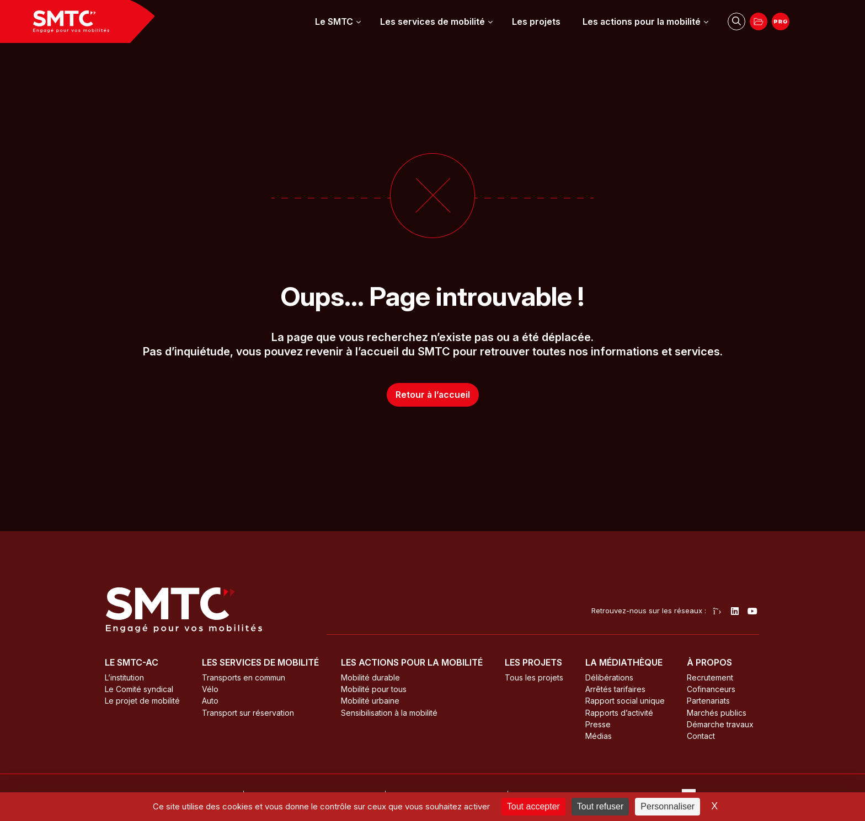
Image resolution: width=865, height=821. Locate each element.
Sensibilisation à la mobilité (389, 712)
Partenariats (708, 700)
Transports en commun (243, 677)
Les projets (536, 21)
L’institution (124, 677)
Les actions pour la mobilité (642, 21)
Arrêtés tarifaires (615, 689)
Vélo (210, 689)
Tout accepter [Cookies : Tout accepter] (533, 806)
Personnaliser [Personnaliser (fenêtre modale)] (667, 806)
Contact (701, 736)
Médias (598, 736)
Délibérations (609, 677)
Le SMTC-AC (131, 662)
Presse (598, 724)
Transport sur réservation (248, 712)
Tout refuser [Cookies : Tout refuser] (600, 806)
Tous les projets (534, 677)
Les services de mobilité (432, 21)
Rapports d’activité (619, 712)
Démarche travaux (720, 724)
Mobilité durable (370, 677)
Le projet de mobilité (142, 700)
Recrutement (710, 677)
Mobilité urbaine (370, 700)
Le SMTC (334, 21)
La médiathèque (624, 662)
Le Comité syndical (139, 689)
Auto (210, 700)
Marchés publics (716, 712)
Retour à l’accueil (433, 394)
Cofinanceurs (711, 689)
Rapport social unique (625, 700)
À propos (709, 662)
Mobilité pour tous (374, 689)
